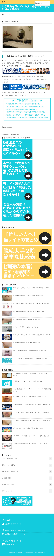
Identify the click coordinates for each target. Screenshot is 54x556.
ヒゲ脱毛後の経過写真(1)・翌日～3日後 (24, 295)
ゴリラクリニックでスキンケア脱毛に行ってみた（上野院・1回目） (32, 412)
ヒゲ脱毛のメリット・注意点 (10, 471)
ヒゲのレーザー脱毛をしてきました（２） (24, 327)
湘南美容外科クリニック (12, 76)
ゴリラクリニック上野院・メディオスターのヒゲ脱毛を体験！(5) (31, 436)
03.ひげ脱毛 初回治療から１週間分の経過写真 (25, 350)
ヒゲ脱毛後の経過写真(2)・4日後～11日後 (24, 311)
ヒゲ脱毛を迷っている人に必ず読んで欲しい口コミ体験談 (26, 7)
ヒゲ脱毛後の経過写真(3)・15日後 (22, 342)
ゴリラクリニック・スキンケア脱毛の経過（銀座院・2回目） (30, 397)
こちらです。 (23, 95)
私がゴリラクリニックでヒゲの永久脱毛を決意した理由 (28, 335)
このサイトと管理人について (10, 458)
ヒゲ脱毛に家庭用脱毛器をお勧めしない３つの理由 (27, 303)
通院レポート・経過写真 (8, 465)
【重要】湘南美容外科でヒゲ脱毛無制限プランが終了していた (30, 443)
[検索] (40, 3)
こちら (28, 66)
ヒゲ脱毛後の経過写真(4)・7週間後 (22, 319)
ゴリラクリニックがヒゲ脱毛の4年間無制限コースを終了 (28, 428)
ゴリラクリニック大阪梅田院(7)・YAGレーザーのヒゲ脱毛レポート (31, 420)
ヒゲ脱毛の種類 (6, 478)
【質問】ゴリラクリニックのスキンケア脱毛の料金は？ (28, 381)
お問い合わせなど (7, 491)
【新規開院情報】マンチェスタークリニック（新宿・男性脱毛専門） (32, 404)
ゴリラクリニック (10, 60)
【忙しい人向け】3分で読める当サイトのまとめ (26, 358)
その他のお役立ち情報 (8, 484)
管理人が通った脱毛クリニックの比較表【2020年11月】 (28, 288)
